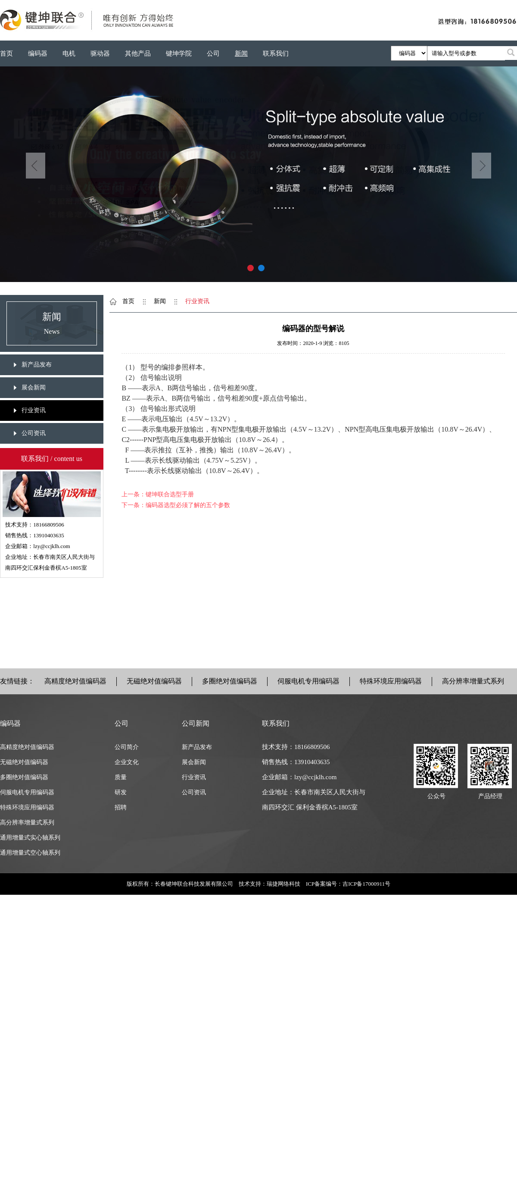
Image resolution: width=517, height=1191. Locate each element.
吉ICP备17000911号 (366, 884)
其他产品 (138, 53)
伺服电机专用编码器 (308, 681)
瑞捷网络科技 (283, 884)
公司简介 (127, 747)
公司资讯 (34, 433)
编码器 (37, 53)
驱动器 (100, 53)
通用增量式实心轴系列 (30, 837)
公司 (213, 53)
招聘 (121, 807)
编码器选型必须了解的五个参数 (188, 505)
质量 (121, 777)
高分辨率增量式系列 (473, 681)
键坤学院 (179, 53)
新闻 (241, 53)
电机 (68, 53)
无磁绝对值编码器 (154, 681)
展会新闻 (34, 387)
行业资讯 (34, 410)
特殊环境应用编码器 (391, 681)
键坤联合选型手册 (170, 494)
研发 (121, 792)
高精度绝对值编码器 (75, 681)
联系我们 (276, 53)
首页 (6, 53)
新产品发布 (37, 364)
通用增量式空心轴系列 (30, 852)
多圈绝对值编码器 (229, 681)
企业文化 (127, 762)
